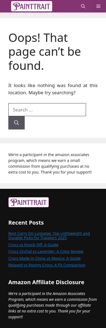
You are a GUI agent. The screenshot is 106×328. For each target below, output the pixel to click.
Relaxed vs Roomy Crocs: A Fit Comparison (46, 265)
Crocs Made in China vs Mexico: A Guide (44, 258)
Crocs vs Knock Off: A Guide (33, 244)
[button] (83, 6)
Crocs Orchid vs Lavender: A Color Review (46, 251)
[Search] (16, 122)
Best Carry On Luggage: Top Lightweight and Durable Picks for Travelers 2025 (49, 235)
